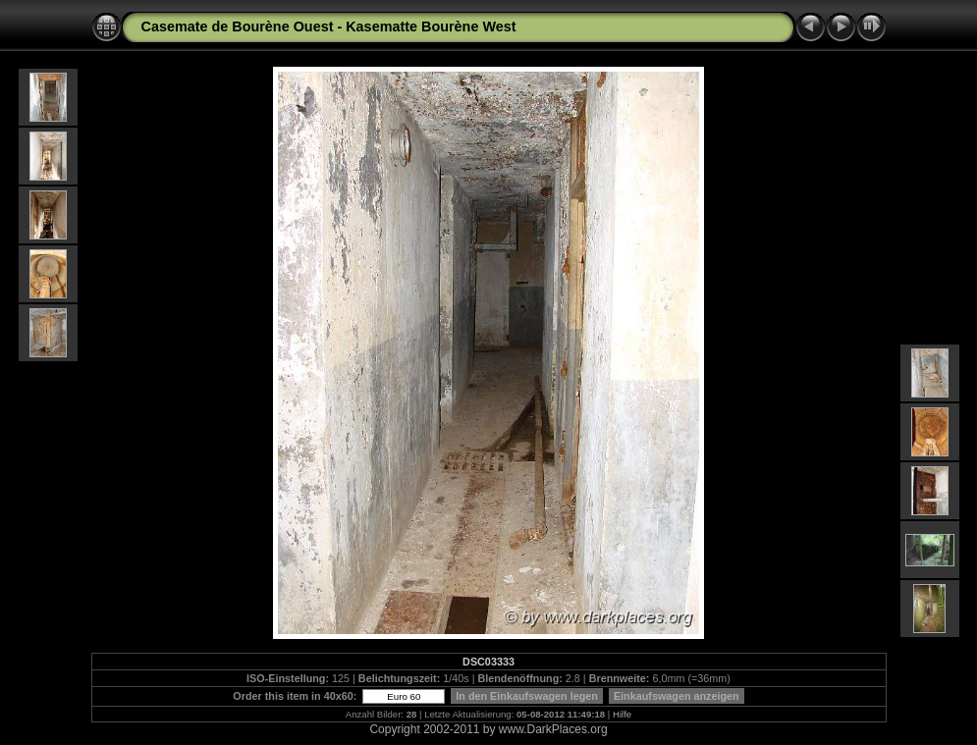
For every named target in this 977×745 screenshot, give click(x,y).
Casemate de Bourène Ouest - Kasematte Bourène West (328, 26)
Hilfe (622, 714)
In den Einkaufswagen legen (527, 696)
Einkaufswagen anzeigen (676, 696)
